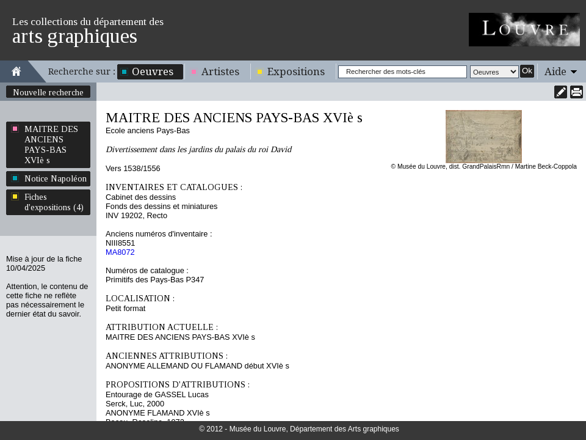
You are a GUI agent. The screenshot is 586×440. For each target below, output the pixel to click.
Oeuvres (152, 71)
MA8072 (120, 252)
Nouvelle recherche (48, 92)
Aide (555, 71)
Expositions (296, 71)
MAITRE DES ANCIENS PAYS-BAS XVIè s (51, 144)
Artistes (220, 71)
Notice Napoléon (55, 178)
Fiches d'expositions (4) (54, 202)
